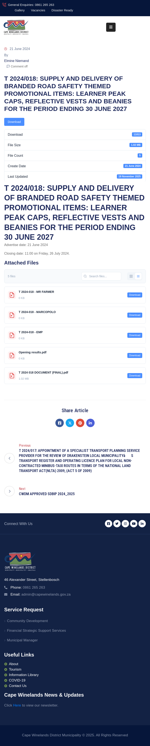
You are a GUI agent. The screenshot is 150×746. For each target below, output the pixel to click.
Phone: (27, 587)
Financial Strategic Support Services (36, 631)
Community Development (27, 621)
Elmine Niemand (16, 61)
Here (17, 705)
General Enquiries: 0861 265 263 (31, 5)
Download (14, 122)
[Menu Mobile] (111, 27)
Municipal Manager (22, 640)
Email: (40, 594)
